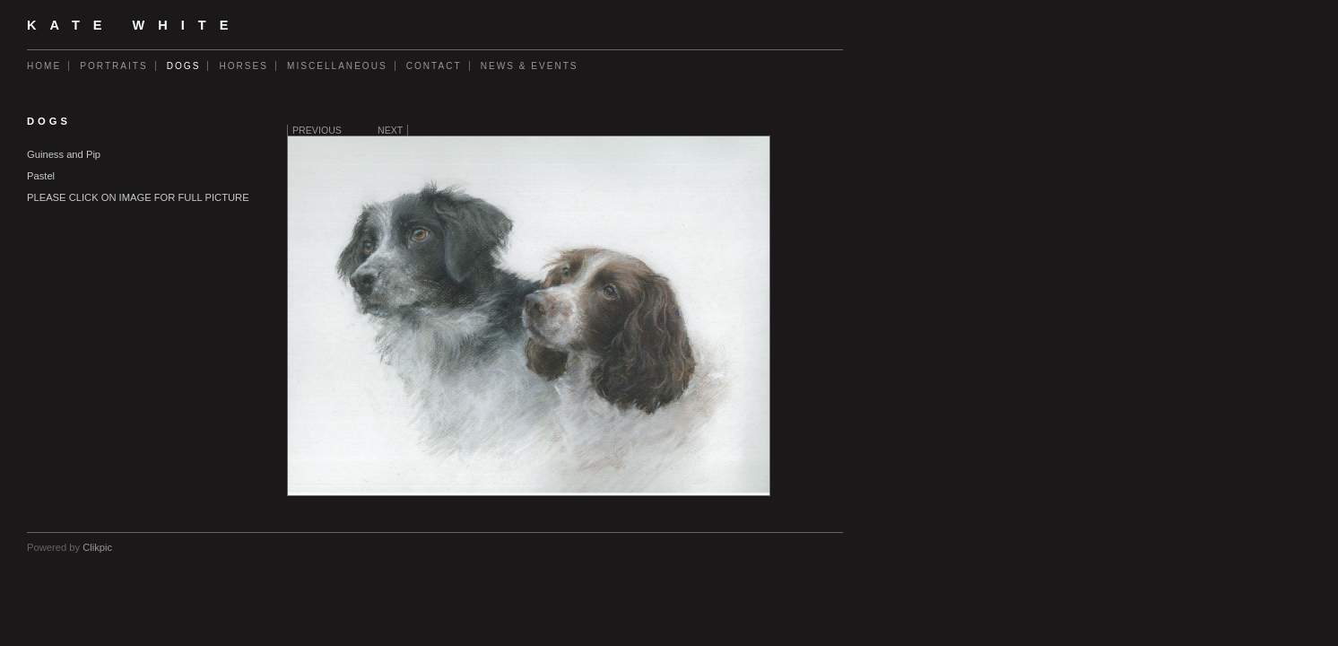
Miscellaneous (337, 66)
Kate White (134, 25)
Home (44, 66)
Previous (317, 130)
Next (390, 130)
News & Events (529, 66)
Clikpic (97, 547)
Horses (243, 66)
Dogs (184, 66)
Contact (434, 66)
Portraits (114, 66)
